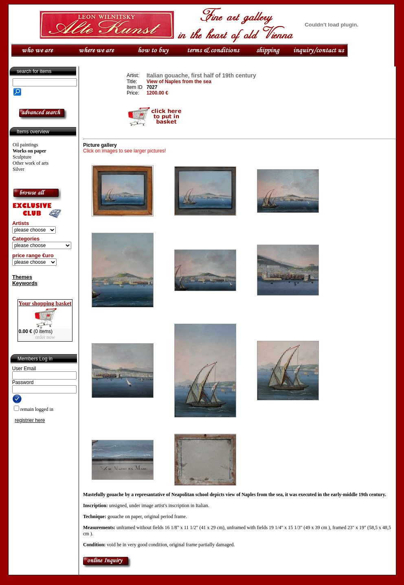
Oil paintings (25, 145)
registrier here (30, 420)
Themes (22, 277)
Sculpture (22, 157)
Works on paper (29, 151)
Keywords (24, 283)
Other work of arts (30, 163)
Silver (18, 169)
